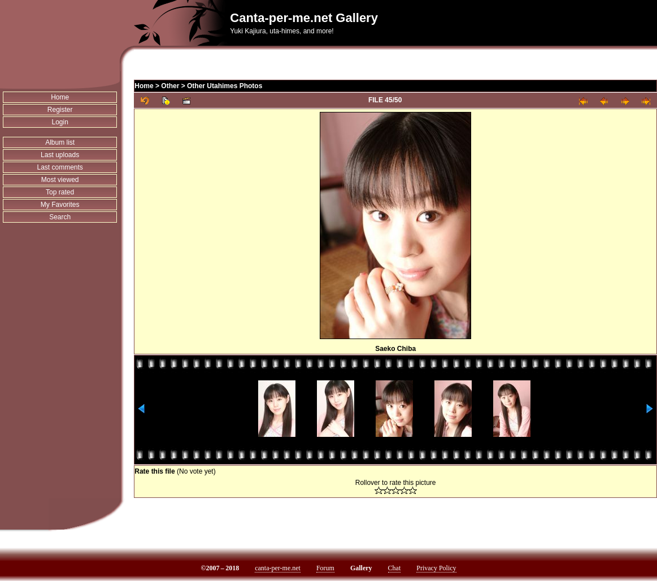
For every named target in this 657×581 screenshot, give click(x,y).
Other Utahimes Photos (224, 86)
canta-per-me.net (278, 568)
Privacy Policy (436, 568)
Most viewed (60, 180)
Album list (60, 142)
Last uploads (60, 155)
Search (60, 217)
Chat (394, 568)
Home (60, 97)
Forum (325, 568)
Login (59, 122)
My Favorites (60, 205)
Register (60, 110)
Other (170, 86)
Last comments (59, 167)
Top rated (60, 192)
